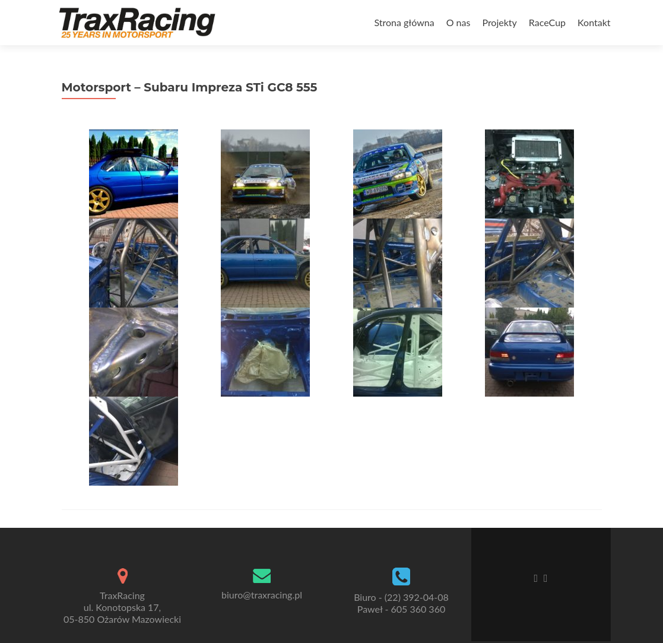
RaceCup (547, 22)
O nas (458, 22)
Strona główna (404, 22)
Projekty (499, 22)
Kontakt (594, 22)
